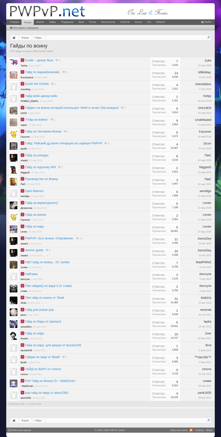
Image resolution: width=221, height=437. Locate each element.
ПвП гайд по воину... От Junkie (47, 262)
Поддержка (67, 22)
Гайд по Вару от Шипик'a (43, 321)
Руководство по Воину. (41, 179)
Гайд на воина (35, 214)
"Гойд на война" (36, 119)
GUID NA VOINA (37, 84)
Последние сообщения (24, 27)
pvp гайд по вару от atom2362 (46, 392)
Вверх (209, 430)
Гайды (52, 22)
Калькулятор (108, 22)
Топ (149, 22)
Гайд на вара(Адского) (41, 203)
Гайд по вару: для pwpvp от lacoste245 (53, 345)
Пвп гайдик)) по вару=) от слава (48, 286)
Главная (14, 22)
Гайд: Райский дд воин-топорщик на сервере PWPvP (63, 143)
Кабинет (160, 22)
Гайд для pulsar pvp (39, 309)
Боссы (138, 22)
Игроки (40, 22)
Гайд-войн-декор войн (41, 96)
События (125, 22)
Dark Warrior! (34, 191)
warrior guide (34, 250)
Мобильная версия (19, 430)
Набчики (31, 274)
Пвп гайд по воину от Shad (44, 297)
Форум (27, 22)
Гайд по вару (34, 226)
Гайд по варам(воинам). (42, 72)
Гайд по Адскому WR (40, 167)
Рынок (92, 22)
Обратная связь (178, 430)
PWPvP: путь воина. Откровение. (49, 238)
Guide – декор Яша (39, 60)
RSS (191, 430)
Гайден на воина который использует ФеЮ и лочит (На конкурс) (72, 107)
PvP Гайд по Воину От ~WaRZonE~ (51, 381)
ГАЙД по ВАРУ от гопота (43, 369)
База (81, 22)
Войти (206, 22)
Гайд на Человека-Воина (43, 131)
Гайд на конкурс (36, 155)
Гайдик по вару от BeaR (42, 357)
